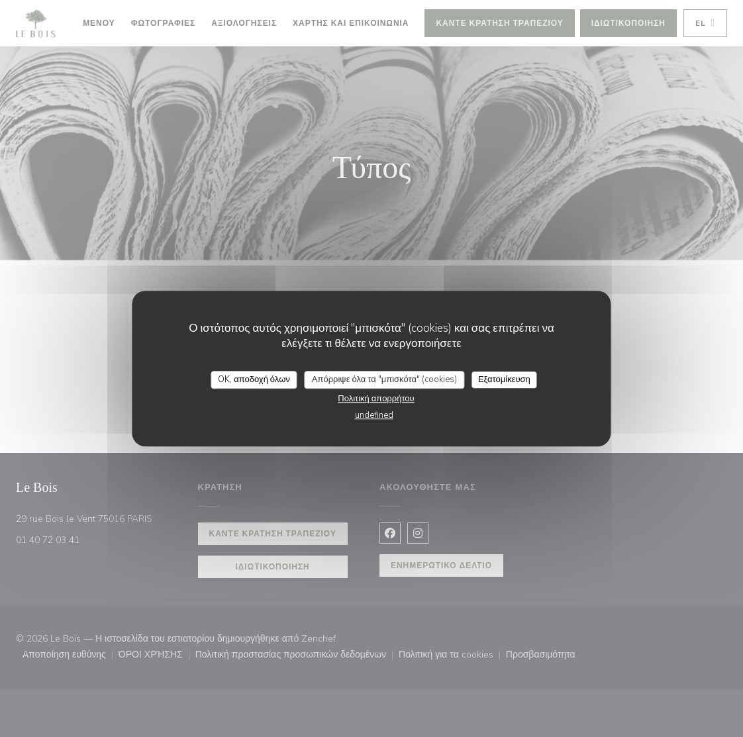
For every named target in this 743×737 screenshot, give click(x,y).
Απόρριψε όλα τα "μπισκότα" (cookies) (384, 379)
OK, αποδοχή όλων (254, 379)
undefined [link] (374, 415)
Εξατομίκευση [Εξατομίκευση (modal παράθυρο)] (504, 379)
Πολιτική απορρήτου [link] (376, 399)
